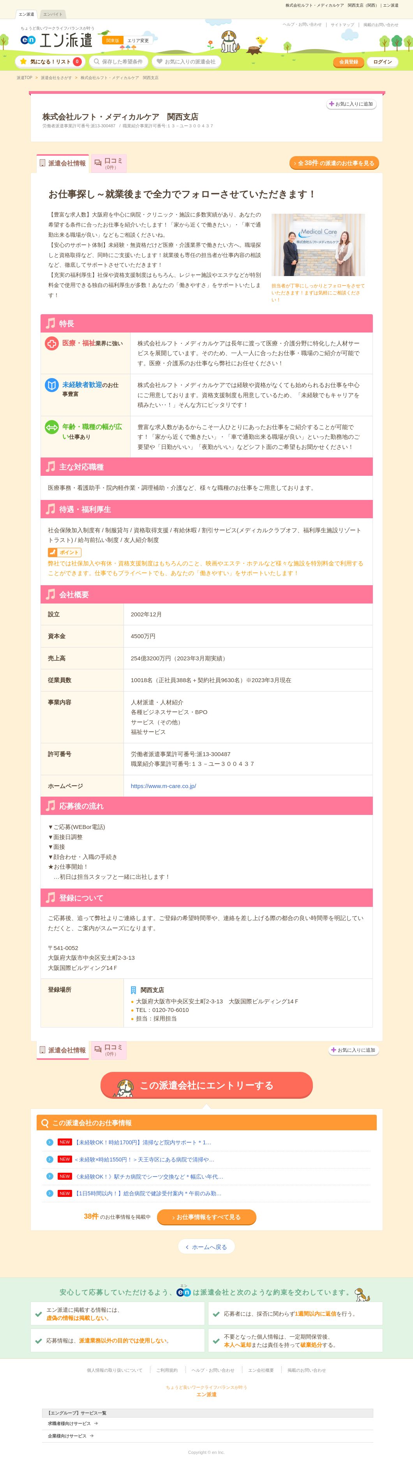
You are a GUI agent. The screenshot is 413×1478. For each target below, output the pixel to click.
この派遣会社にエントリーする (206, 1085)
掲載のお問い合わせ (381, 25)
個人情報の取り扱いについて (115, 1370)
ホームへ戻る (209, 1247)
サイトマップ (342, 25)
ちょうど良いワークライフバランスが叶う (58, 28)
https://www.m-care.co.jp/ (163, 786)
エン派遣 (26, 14)
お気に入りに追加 (354, 104)
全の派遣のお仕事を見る (336, 163)
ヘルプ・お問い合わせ (302, 24)
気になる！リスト (56, 61)
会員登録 (348, 62)
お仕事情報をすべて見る (208, 1217)
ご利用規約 (167, 1370)
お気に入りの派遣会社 (190, 62)
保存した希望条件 (122, 62)
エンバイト (53, 14)
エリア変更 (138, 40)
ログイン (382, 62)
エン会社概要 (261, 1370)
